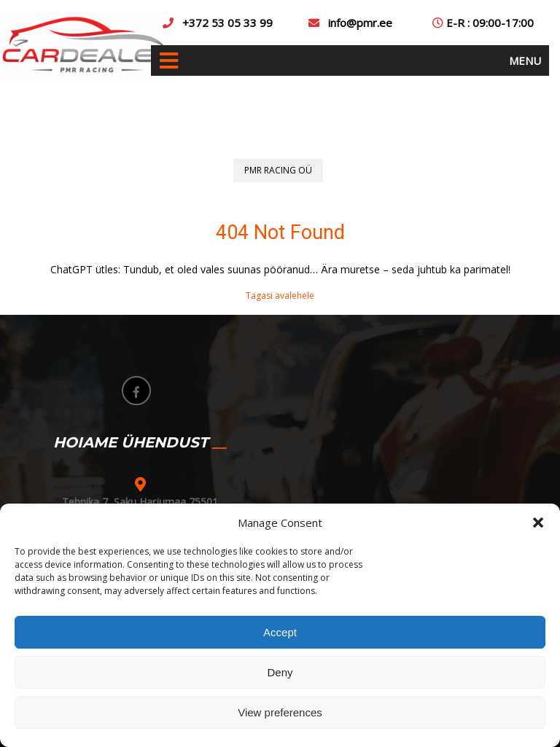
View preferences (280, 712)
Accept (280, 632)
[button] (538, 522)
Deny (279, 672)
